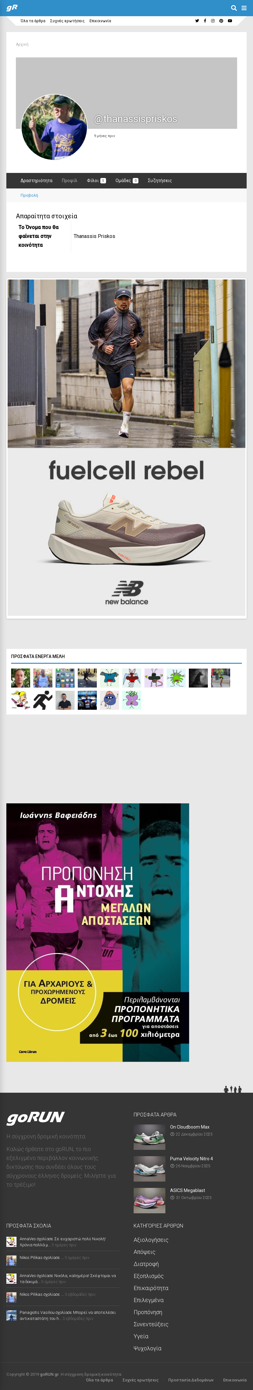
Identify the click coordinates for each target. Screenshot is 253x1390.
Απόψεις (145, 1250)
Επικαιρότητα (151, 1286)
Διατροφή (146, 1262)
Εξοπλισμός (149, 1274)
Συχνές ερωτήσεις (67, 21)
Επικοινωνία (100, 21)
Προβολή (29, 195)
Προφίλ (69, 180)
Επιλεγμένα (148, 1298)
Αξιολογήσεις (151, 1238)
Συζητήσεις (160, 180)
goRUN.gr (49, 1372)
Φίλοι (96, 180)
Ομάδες (127, 180)
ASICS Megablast (187, 1188)
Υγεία (141, 1334)
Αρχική (22, 44)
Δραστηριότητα (36, 180)
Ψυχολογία (147, 1346)
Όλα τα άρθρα (33, 21)
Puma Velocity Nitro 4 (191, 1157)
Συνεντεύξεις (151, 1322)
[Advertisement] (54, 759)
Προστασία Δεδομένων (191, 1378)
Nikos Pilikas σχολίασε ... (42, 1256)
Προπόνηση (148, 1310)
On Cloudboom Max (190, 1125)
